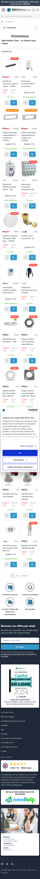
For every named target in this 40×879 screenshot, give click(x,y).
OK (20, 453)
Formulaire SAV (7, 742)
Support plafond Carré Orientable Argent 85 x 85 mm (28, 393)
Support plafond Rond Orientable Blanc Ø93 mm (9, 393)
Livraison (4, 725)
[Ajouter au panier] (13, 102)
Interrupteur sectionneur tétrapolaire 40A (27, 186)
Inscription (20, 647)
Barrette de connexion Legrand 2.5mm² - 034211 (10, 83)
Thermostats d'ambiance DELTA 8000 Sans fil (10, 290)
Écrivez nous (7, 850)
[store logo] (19, 10)
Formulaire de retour (9, 747)
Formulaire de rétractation (11, 738)
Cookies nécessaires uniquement (20, 467)
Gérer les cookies (26, 446)
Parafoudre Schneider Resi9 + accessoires (28, 83)
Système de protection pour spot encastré (29, 290)
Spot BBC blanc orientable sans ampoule (27, 496)
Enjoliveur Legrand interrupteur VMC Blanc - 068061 (10, 238)
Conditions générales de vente (13, 721)
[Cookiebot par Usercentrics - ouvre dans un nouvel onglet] (28, 410)
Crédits (3, 751)
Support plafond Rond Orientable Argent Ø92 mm (27, 341)
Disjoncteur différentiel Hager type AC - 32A (9, 186)
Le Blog (4, 734)
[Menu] (3, 9)
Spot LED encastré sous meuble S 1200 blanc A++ (10, 548)
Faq (2, 730)
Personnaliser (20, 460)
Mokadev (4, 872)
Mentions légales (7, 717)
